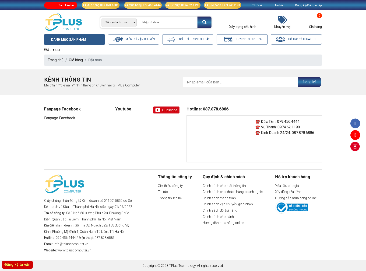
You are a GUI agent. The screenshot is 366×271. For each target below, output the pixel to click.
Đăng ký (309, 82)
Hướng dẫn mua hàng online (223, 223)
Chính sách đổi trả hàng (220, 210)
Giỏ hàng (76, 60)
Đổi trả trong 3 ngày (188, 39)
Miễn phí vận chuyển (134, 39)
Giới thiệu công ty (170, 186)
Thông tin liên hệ (170, 198)
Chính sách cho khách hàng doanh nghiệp (233, 192)
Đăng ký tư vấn (17, 264)
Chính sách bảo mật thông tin (224, 186)
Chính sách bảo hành (218, 217)
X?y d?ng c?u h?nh (288, 192)
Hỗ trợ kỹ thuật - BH (296, 39)
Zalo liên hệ (66, 5)
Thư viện (258, 5)
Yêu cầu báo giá (287, 186)
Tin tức (279, 5)
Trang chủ (55, 60)
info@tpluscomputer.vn (71, 244)
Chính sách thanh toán (219, 198)
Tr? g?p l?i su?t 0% (242, 39)
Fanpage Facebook (59, 118)
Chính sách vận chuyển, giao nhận (228, 204)
